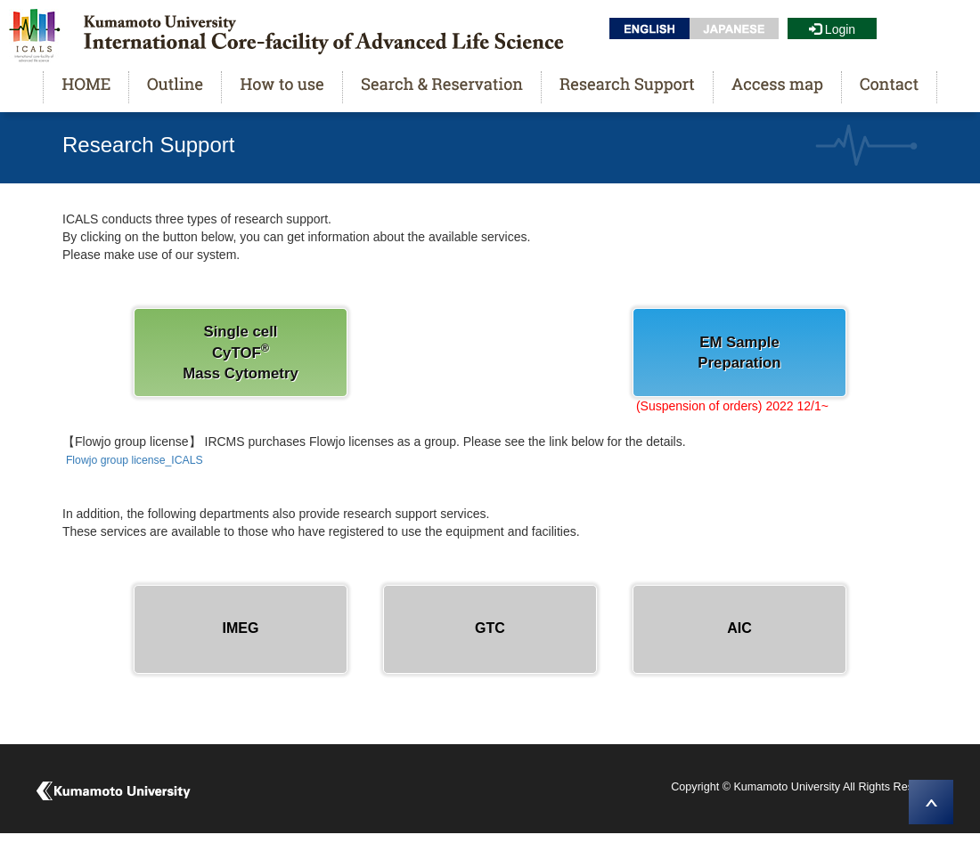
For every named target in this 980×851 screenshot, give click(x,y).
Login (832, 29)
